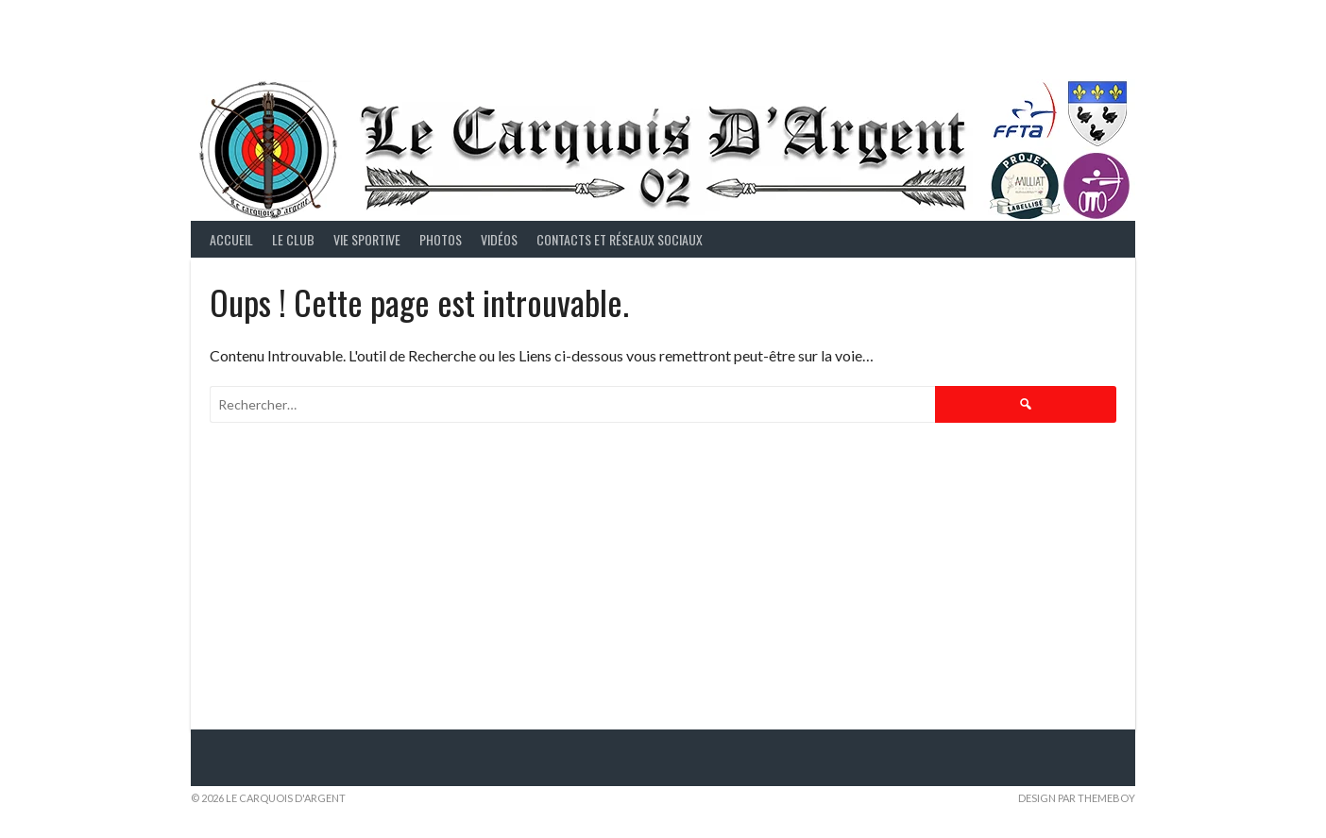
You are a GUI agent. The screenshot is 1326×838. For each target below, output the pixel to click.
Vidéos (499, 239)
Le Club (293, 239)
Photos (440, 239)
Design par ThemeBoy (1076, 798)
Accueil (231, 239)
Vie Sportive (366, 239)
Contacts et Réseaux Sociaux (619, 239)
